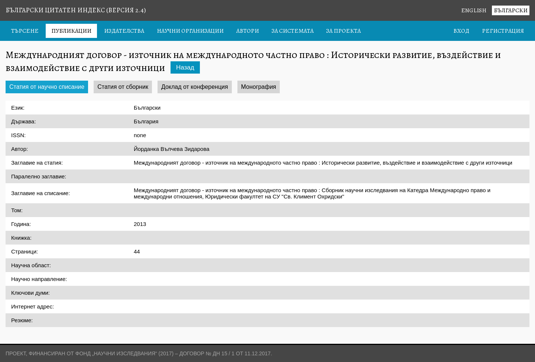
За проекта (343, 31)
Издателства (124, 31)
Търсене (25, 31)
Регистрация (503, 31)
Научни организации (190, 31)
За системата (293, 31)
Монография (258, 87)
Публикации (71, 31)
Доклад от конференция (194, 87)
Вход (461, 31)
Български (511, 10)
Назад (185, 67)
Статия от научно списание (46, 87)
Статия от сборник (122, 87)
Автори (247, 31)
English (473, 10)
